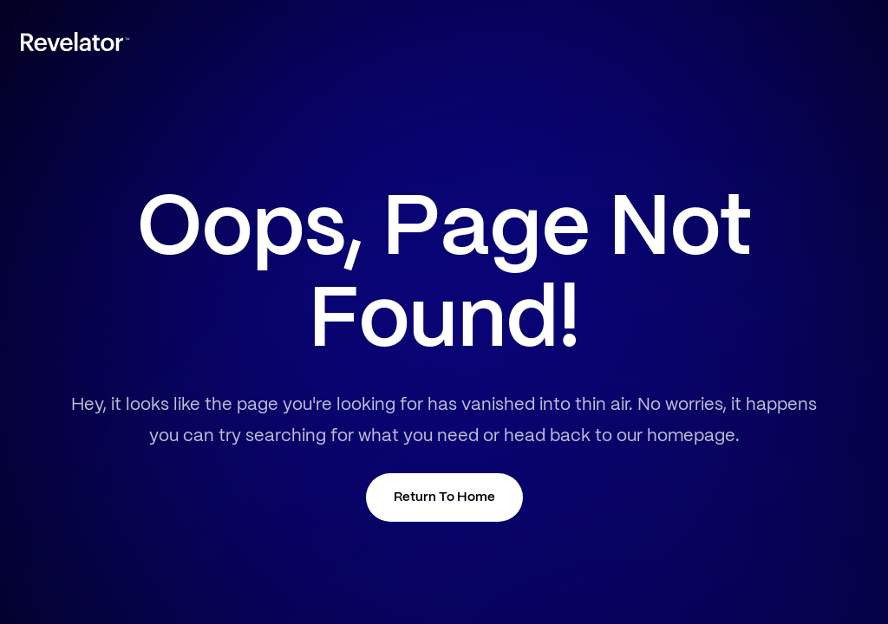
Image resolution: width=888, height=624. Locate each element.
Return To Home (444, 497)
